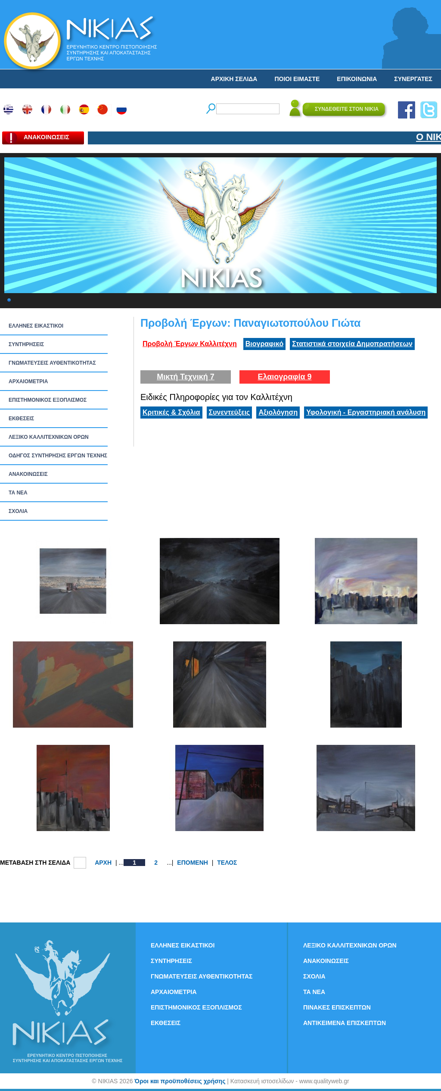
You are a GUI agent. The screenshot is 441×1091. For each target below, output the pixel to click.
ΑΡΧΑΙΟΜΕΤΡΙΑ (28, 381)
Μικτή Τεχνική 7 (185, 376)
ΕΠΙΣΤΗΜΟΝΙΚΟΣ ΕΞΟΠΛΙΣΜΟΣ (48, 400)
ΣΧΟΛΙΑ (18, 511)
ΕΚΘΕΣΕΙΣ (21, 419)
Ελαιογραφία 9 (284, 376)
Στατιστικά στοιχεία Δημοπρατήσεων (352, 343)
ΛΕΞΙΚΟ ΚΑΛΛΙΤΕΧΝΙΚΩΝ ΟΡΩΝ (49, 437)
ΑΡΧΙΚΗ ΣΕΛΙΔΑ (234, 78)
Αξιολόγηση (278, 412)
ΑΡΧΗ (103, 862)
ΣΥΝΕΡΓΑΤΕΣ (413, 78)
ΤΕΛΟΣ (227, 862)
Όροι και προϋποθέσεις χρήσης (179, 1081)
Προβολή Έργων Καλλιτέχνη (190, 343)
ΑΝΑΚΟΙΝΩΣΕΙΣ (28, 474)
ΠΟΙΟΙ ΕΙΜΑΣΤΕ (297, 78)
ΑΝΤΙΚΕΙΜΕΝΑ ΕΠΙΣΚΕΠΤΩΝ (344, 1022)
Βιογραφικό (264, 343)
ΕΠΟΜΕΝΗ (192, 862)
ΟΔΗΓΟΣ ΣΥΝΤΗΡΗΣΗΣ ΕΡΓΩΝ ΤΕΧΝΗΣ (58, 456)
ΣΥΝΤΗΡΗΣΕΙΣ (26, 344)
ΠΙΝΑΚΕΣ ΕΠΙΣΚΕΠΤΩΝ (337, 1007)
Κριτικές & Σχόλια (171, 412)
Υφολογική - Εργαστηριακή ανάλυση (365, 412)
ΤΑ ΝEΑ (18, 493)
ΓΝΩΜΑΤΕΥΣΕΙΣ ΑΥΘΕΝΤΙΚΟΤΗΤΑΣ (52, 363)
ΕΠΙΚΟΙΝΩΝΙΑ (357, 78)
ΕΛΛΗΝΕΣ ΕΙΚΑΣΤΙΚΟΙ (36, 326)
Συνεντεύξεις (229, 412)
